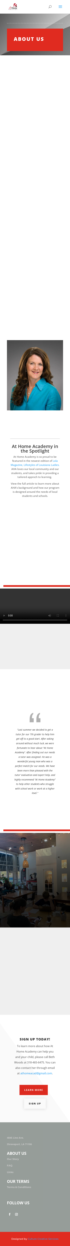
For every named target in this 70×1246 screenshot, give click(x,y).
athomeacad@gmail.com (36, 1073)
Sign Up (35, 1103)
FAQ (9, 1165)
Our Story (13, 1159)
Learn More (33, 1090)
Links (10, 1172)
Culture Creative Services (43, 1238)
